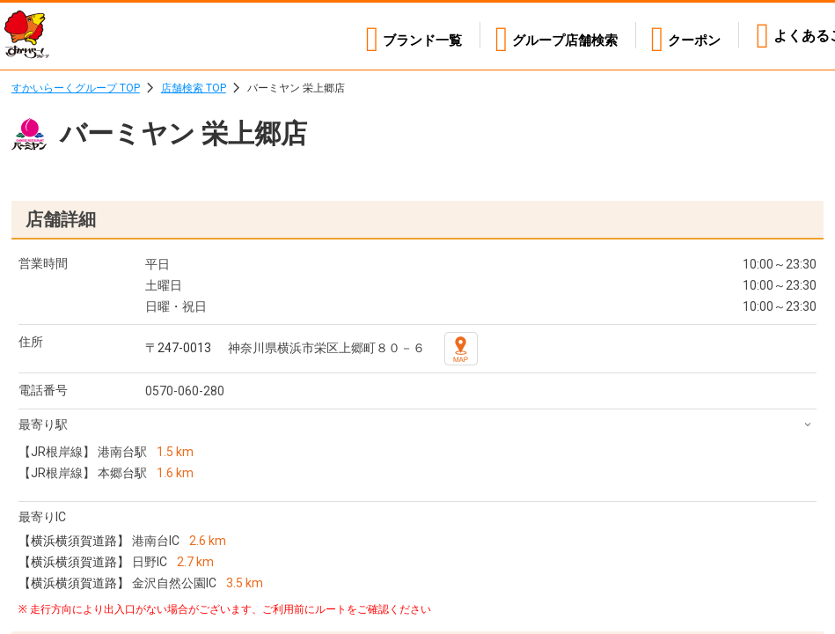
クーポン (692, 35)
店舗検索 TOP (193, 88)
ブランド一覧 (405, 35)
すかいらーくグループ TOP (75, 88)
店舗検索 (556, 35)
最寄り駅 (43, 424)
